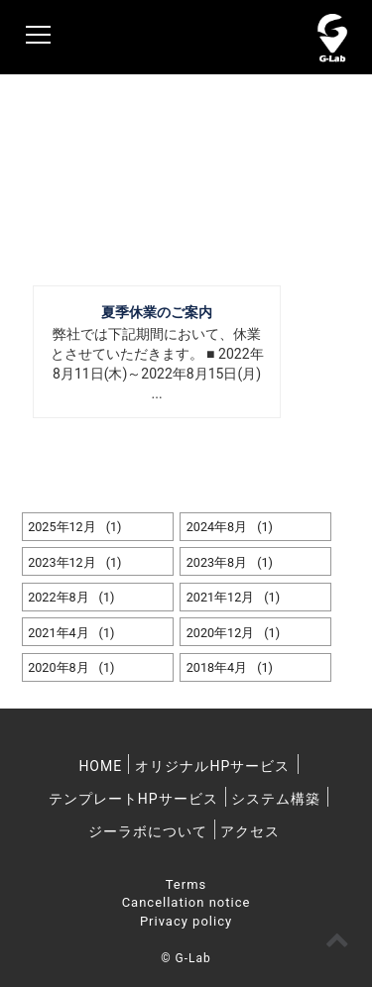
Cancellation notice (186, 903)
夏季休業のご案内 (156, 312)
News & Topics (104, 158)
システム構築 (275, 799)
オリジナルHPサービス (212, 766)
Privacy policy (186, 922)
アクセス (250, 831)
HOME (100, 766)
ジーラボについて (147, 831)
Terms (186, 885)
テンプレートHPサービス (133, 799)
